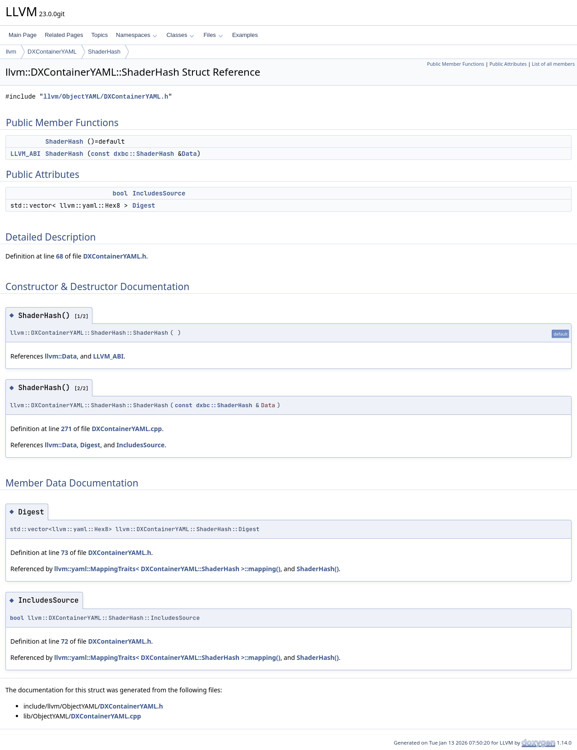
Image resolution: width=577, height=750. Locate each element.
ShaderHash (104, 51)
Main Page (23, 35)
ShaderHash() (318, 568)
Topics (99, 35)
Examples (245, 35)
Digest (144, 205)
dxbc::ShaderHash (144, 154)
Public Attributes (508, 64)
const (100, 154)
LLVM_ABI (25, 154)
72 (64, 641)
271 (66, 428)
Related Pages (64, 35)
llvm (11, 51)
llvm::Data (61, 356)
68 (59, 256)
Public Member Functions (455, 64)
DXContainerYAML (52, 51)
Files (213, 35)
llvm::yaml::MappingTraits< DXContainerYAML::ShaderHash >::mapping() (167, 568)
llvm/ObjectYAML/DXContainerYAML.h (105, 96)
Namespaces (136, 35)
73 (64, 552)
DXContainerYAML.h (114, 256)
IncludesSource (159, 193)
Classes (180, 35)
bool (120, 193)
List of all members (553, 64)
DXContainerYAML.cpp (127, 428)
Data (189, 154)
